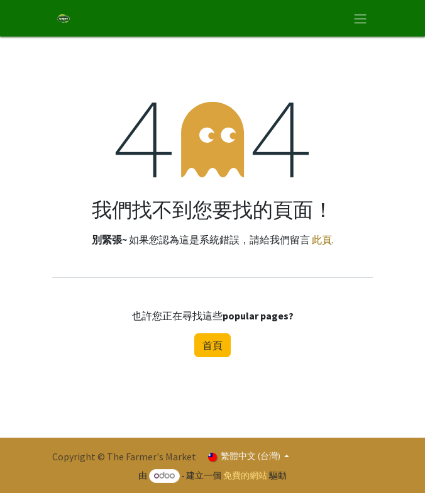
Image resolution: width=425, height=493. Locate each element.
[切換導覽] (360, 18)
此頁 (322, 239)
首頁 (212, 345)
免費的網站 (245, 475)
